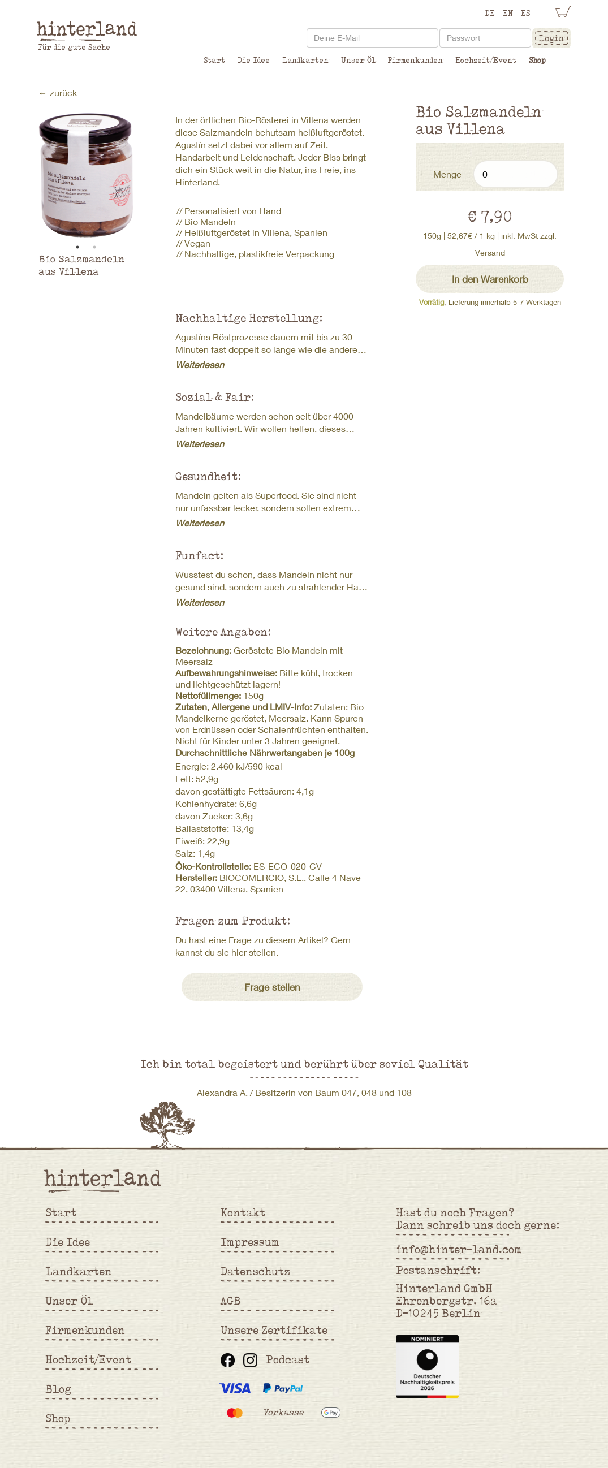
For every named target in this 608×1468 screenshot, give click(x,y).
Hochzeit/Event (485, 59)
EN (508, 13)
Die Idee (254, 59)
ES (525, 13)
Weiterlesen (199, 364)
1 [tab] (77, 247)
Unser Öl (358, 59)
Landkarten (305, 59)
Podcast (287, 1359)
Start (214, 59)
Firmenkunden (415, 59)
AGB (231, 1300)
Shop (537, 59)
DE (490, 13)
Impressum (250, 1242)
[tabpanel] (86, 176)
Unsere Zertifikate (274, 1330)
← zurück (57, 92)
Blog (58, 1389)
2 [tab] (94, 247)
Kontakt (243, 1212)
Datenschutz (255, 1271)
